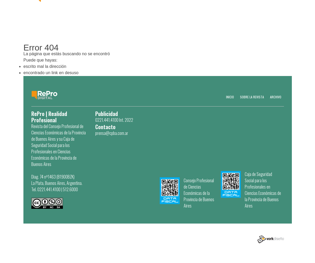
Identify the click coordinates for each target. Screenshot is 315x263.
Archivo (275, 97)
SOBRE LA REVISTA (252, 97)
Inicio (230, 97)
